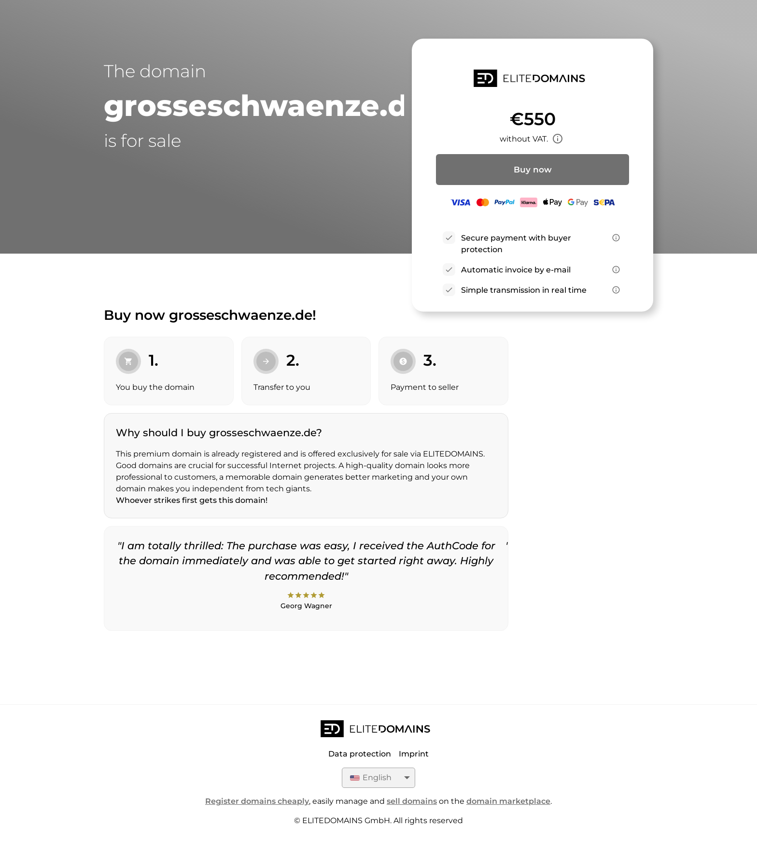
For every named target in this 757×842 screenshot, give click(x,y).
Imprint (414, 753)
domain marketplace (508, 801)
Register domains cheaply (257, 801)
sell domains (412, 801)
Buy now (533, 169)
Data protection (359, 753)
